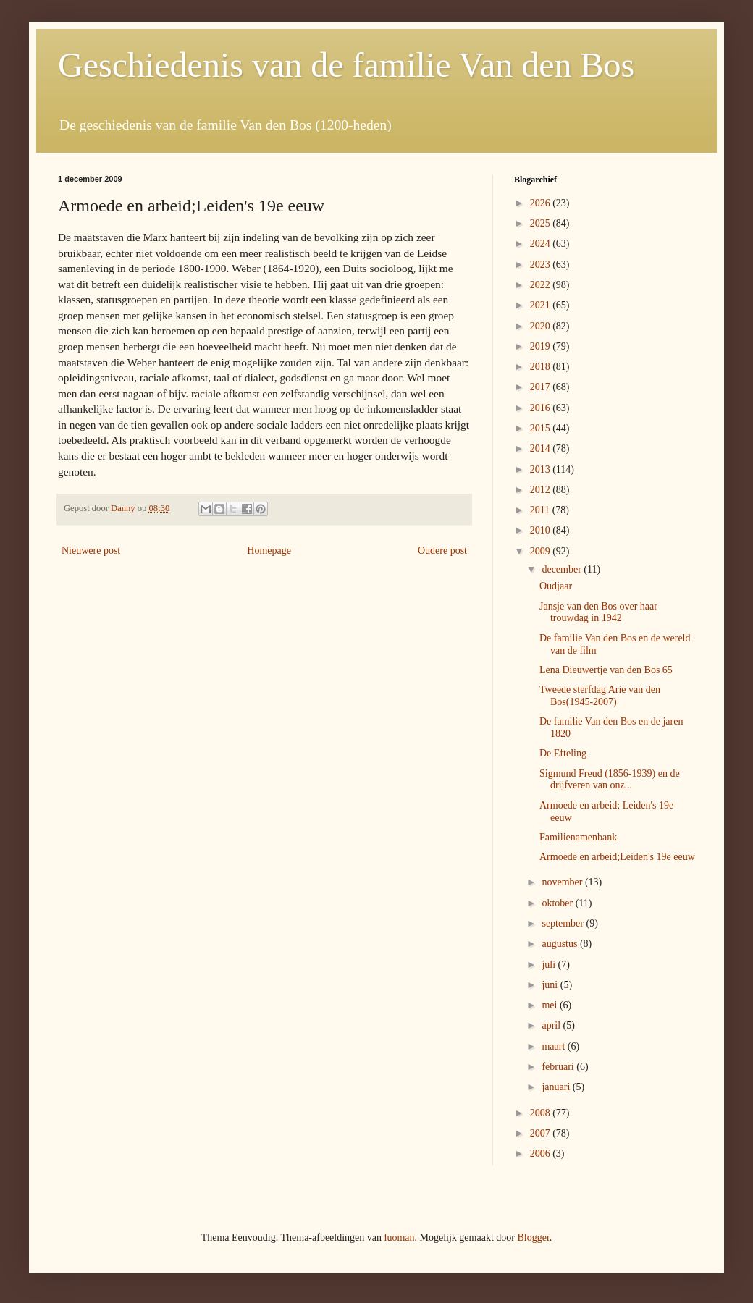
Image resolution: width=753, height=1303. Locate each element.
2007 (541, 1133)
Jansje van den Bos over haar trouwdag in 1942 (598, 612)
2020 (541, 326)
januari (557, 1086)
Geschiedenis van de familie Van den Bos (346, 65)
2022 (541, 284)
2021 (541, 305)
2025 (541, 223)
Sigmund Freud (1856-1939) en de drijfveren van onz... (609, 779)
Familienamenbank (578, 837)
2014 (541, 448)
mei (551, 1005)
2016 (541, 407)
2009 (541, 551)
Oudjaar (555, 586)
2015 (541, 428)
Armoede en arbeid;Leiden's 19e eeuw (617, 856)
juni (551, 984)
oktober (558, 903)
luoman (399, 1237)
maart (554, 1046)
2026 (541, 203)
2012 (541, 489)
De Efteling (562, 753)
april (552, 1025)
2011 (541, 510)
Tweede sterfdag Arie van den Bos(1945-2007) (599, 695)
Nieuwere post (91, 550)
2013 (541, 469)
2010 (541, 530)
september (564, 923)
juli (550, 964)
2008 (541, 1113)
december (563, 569)
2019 (541, 346)
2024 (541, 243)
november (563, 882)
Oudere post (442, 550)
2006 (541, 1153)
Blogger (533, 1237)
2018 (541, 366)
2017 (541, 386)
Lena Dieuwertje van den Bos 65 (606, 670)
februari (559, 1066)
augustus (561, 943)
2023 (541, 264)
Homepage (269, 550)
